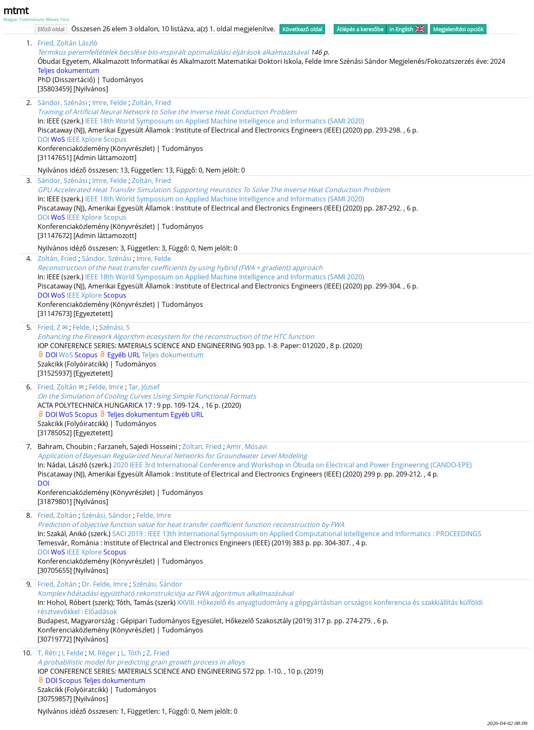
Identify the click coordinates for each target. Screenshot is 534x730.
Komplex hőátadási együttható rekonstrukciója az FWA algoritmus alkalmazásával (165, 593)
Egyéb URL (124, 354)
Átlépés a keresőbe (360, 29)
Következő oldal (302, 29)
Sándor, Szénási (62, 102)
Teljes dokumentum (68, 70)
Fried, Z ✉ (53, 327)
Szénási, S (114, 327)
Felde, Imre (106, 386)
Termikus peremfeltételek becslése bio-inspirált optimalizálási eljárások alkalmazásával (173, 52)
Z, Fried (157, 652)
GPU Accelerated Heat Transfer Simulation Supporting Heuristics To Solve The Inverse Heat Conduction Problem (214, 189)
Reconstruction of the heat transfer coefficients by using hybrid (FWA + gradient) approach (180, 267)
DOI (44, 139)
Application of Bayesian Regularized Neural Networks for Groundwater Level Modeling (172, 455)
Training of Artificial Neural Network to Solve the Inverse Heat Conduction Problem (167, 111)
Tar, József (143, 386)
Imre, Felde (109, 102)
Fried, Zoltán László (68, 43)
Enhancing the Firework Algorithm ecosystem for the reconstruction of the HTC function (176, 336)
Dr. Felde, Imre (105, 584)
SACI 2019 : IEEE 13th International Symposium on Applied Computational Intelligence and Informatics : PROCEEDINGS (296, 533)
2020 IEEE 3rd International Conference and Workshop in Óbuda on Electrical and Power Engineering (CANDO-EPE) (292, 464)
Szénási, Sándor (106, 515)
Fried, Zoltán (57, 515)
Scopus (114, 139)
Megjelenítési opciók (458, 29)
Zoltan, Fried (202, 446)
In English (407, 29)
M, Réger (102, 652)
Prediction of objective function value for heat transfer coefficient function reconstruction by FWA (191, 524)
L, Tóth (131, 652)
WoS (59, 139)
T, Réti (47, 652)
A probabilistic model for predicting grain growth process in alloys (141, 662)
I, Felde (72, 652)
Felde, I (83, 327)
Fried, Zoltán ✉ (61, 386)
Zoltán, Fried (151, 102)
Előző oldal (51, 29)
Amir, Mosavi (247, 446)
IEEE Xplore (85, 139)
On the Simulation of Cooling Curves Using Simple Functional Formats (147, 396)
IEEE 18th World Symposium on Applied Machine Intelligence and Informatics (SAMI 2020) (224, 120)
